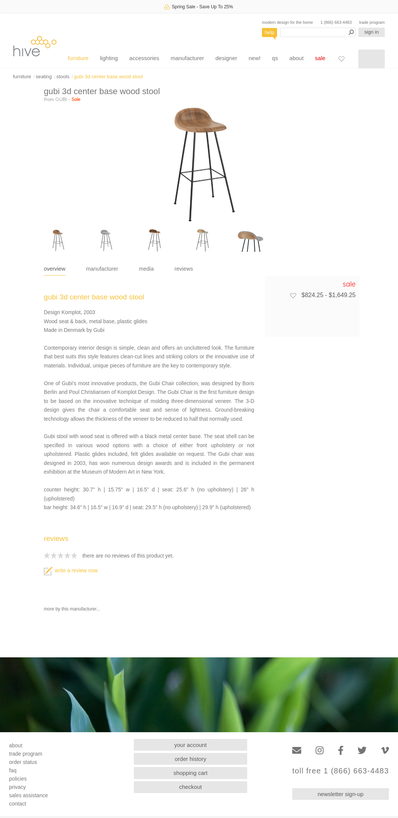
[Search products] (318, 32)
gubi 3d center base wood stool (108, 76)
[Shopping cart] (371, 59)
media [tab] (146, 269)
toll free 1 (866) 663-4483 (340, 771)
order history (190, 759)
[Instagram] (320, 750)
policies (18, 779)
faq (12, 770)
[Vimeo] (385, 750)
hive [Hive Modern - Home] (34, 46)
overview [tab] (54, 269)
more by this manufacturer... (72, 609)
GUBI (61, 99)
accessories (144, 58)
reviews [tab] (184, 269)
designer (226, 58)
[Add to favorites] (293, 295)
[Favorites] (341, 58)
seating (44, 76)
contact (17, 804)
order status (23, 762)
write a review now (71, 570)
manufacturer (187, 58)
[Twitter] (362, 750)
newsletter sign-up (340, 794)
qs (275, 58)
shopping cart (190, 773)
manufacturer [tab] (102, 269)
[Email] (296, 750)
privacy (17, 787)
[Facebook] (341, 750)
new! (255, 58)
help (269, 32)
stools (62, 76)
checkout (190, 787)
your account (190, 745)
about (297, 58)
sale (320, 58)
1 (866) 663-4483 (336, 22)
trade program (372, 22)
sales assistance (28, 795)
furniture (78, 58)
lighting (109, 58)
